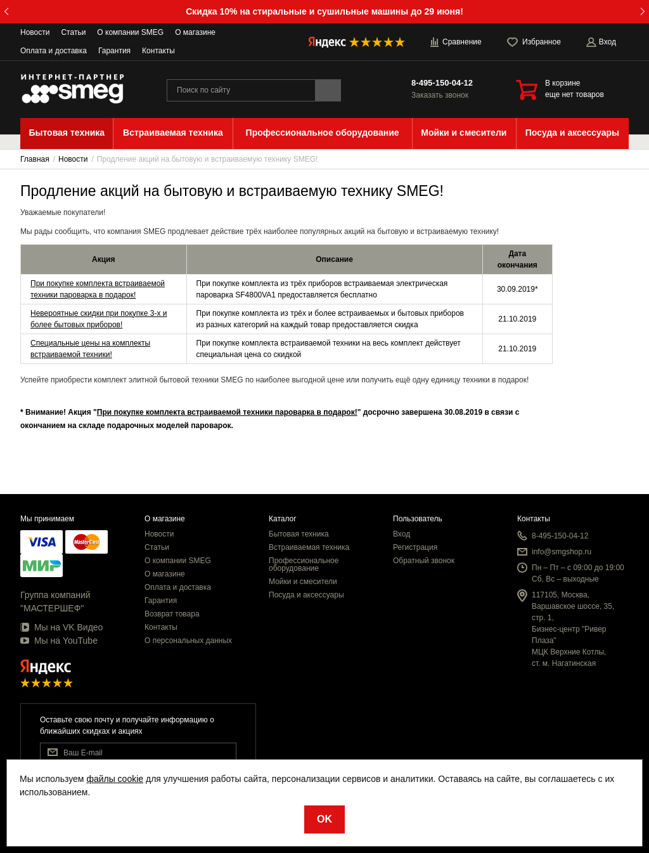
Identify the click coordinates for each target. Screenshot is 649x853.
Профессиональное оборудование (303, 564)
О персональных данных (188, 640)
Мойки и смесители (303, 581)
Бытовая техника (299, 534)
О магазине (195, 32)
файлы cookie (114, 779)
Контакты (158, 50)
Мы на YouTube (59, 640)
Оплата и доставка (53, 50)
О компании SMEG (130, 32)
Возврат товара (172, 613)
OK (324, 819)
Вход (401, 534)
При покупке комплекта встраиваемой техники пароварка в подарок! (227, 412)
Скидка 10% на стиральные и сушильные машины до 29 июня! (324, 11)
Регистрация (415, 547)
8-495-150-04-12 (442, 83)
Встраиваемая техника (309, 547)
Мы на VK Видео (61, 627)
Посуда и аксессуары (306, 594)
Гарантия (114, 50)
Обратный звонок (423, 560)
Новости (34, 32)
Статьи (73, 32)
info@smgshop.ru (561, 551)
